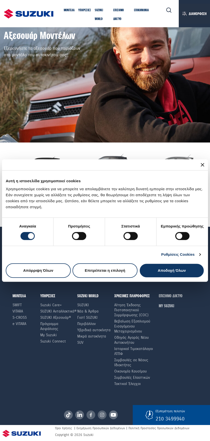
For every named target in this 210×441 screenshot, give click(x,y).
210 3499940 (170, 419)
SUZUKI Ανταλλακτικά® (58, 311)
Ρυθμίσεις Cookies (178, 254)
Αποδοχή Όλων (172, 270)
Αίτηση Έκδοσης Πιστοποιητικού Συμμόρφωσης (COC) (131, 310)
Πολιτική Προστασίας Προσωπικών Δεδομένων (159, 428)
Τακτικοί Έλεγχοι (127, 384)
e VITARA (19, 324)
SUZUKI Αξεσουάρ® (55, 317)
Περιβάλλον (86, 324)
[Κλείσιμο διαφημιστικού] (202, 164)
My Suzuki (48, 335)
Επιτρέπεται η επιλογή (105, 270)
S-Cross (19, 317)
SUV (80, 342)
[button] (69, 10)
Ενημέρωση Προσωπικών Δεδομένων (100, 428)
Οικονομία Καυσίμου (130, 371)
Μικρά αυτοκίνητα (91, 336)
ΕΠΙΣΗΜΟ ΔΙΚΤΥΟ (170, 296)
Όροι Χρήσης (63, 428)
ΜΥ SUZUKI (166, 306)
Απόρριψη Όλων (38, 270)
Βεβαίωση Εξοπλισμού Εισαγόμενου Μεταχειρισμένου (132, 326)
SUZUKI (83, 305)
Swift (17, 305)
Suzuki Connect (53, 341)
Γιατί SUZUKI (87, 317)
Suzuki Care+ (51, 305)
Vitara (17, 311)
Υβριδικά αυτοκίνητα (93, 330)
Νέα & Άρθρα (87, 311)
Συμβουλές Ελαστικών (132, 377)
